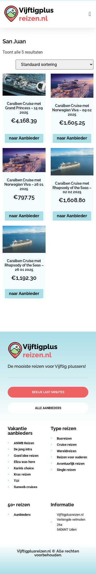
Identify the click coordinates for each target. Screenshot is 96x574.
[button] (89, 14)
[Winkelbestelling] (54, 65)
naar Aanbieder (24, 138)
